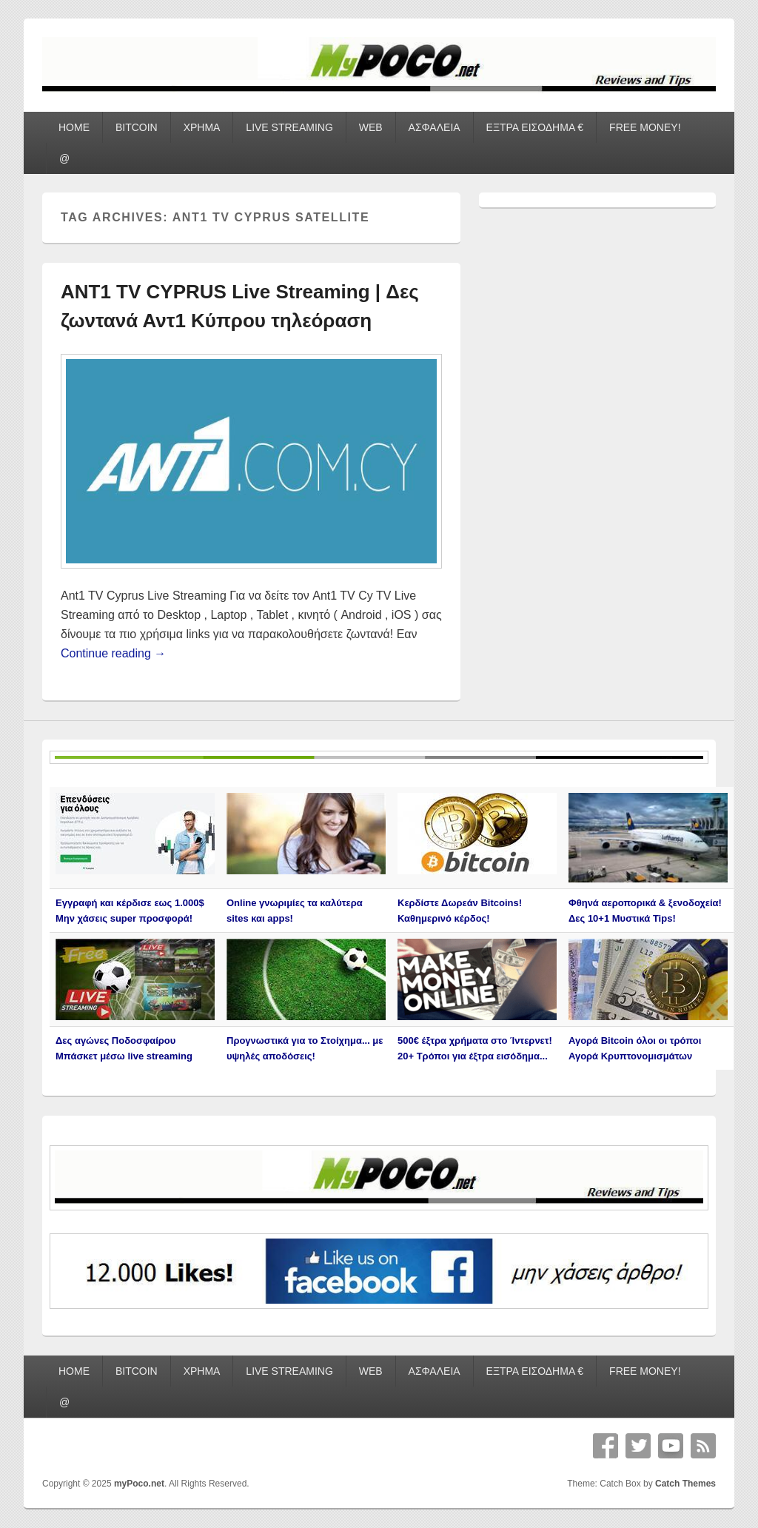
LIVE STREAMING (289, 127)
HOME (74, 127)
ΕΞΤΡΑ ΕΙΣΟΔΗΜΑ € (535, 127)
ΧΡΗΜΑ (202, 127)
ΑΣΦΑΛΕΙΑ (434, 127)
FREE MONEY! (644, 127)
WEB (371, 127)
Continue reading (113, 653)
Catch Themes (685, 1483)
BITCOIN (136, 127)
